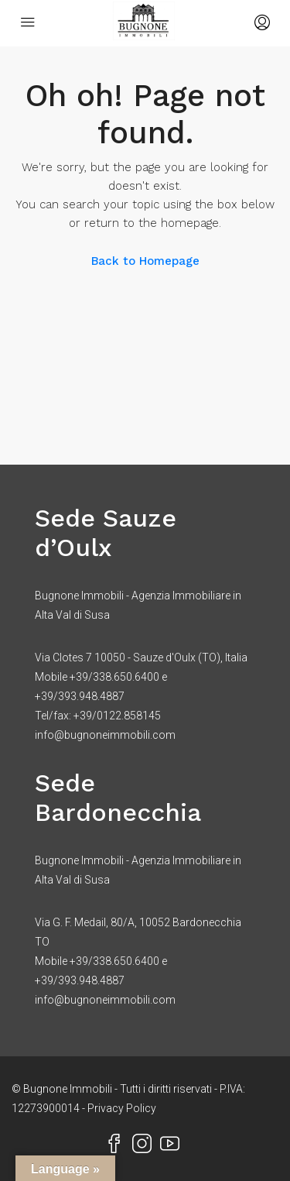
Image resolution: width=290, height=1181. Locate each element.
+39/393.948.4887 (80, 696)
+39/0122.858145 (117, 715)
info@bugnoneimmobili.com (105, 735)
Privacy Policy (121, 1108)
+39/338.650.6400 (114, 677)
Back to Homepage (145, 261)
